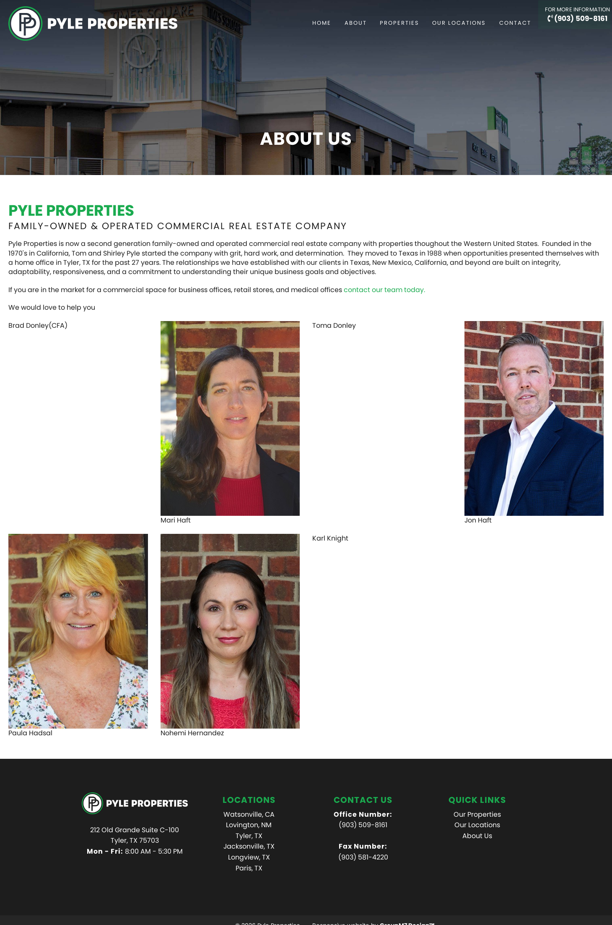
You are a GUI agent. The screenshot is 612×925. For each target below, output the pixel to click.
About (334, 23)
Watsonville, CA (249, 814)
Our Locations (438, 23)
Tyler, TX (249, 836)
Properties (378, 23)
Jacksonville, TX (249, 846)
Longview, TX (249, 857)
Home (300, 23)
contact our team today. (385, 290)
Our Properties (477, 814)
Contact (494, 23)
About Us (477, 836)
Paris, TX (249, 868)
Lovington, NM (249, 825)
